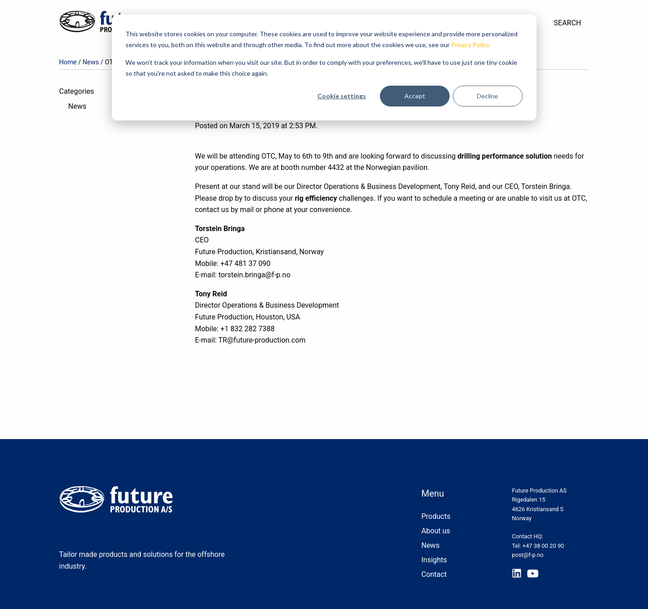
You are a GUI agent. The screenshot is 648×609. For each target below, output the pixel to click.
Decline (487, 96)
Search (567, 23)
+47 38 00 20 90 (543, 545)
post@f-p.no (527, 554)
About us (435, 531)
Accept (414, 96)
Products (435, 516)
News (90, 62)
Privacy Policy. (470, 44)
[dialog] (324, 67)
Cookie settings (341, 96)
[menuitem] (567, 23)
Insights (434, 560)
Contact (433, 574)
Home (68, 62)
